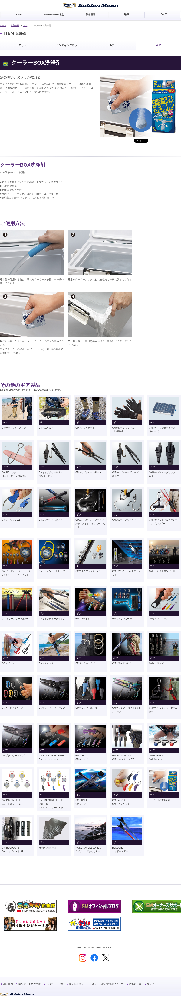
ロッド (23, 45)
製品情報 (15, 25)
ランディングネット (68, 45)
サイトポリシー (77, 984)
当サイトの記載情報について (107, 984)
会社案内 (8, 984)
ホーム (3, 25)
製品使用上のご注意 (29, 984)
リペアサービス (54, 984)
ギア (25, 25)
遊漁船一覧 (135, 984)
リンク (150, 984)
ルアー (113, 45)
